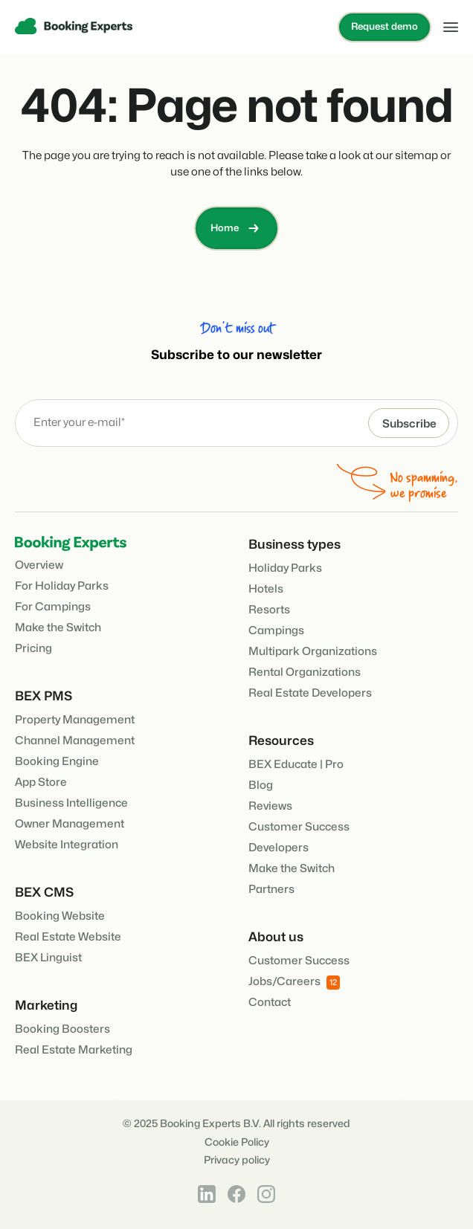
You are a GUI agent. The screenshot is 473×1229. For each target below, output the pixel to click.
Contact (269, 1002)
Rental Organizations (304, 672)
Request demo (384, 26)
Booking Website (60, 916)
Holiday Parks (285, 568)
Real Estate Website (68, 937)
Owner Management (69, 824)
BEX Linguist (48, 958)
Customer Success (299, 827)
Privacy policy (237, 1160)
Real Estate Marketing (73, 1050)
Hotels (265, 589)
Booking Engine (57, 761)
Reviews (270, 806)
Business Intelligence (71, 803)
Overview (39, 565)
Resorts (269, 610)
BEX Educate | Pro (296, 764)
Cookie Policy (237, 1142)
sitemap (416, 155)
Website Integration (66, 845)
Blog (260, 785)
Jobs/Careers (294, 982)
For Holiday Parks (62, 586)
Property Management (75, 720)
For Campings (53, 607)
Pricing (33, 648)
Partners (271, 889)
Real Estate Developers (310, 693)
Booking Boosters (62, 1029)
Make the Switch (58, 627)
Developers (278, 848)
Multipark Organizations (312, 651)
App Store (41, 782)
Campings (276, 630)
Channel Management (75, 740)
